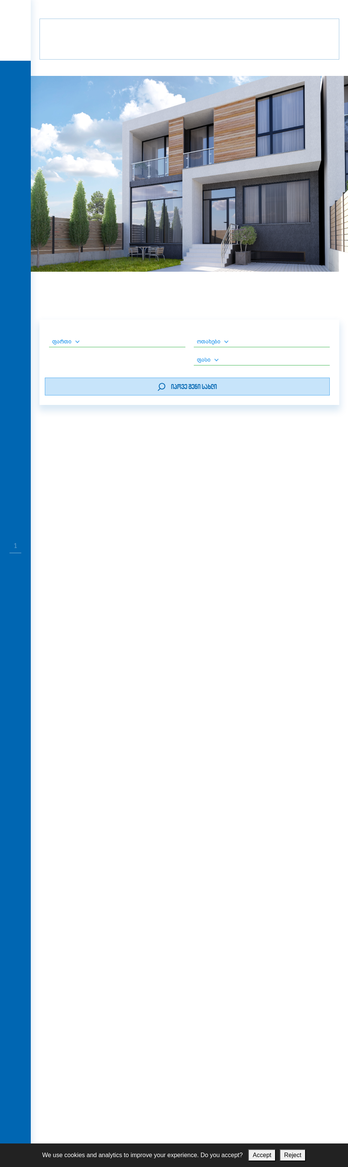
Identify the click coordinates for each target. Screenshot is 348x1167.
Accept (262, 1155)
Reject (292, 1155)
